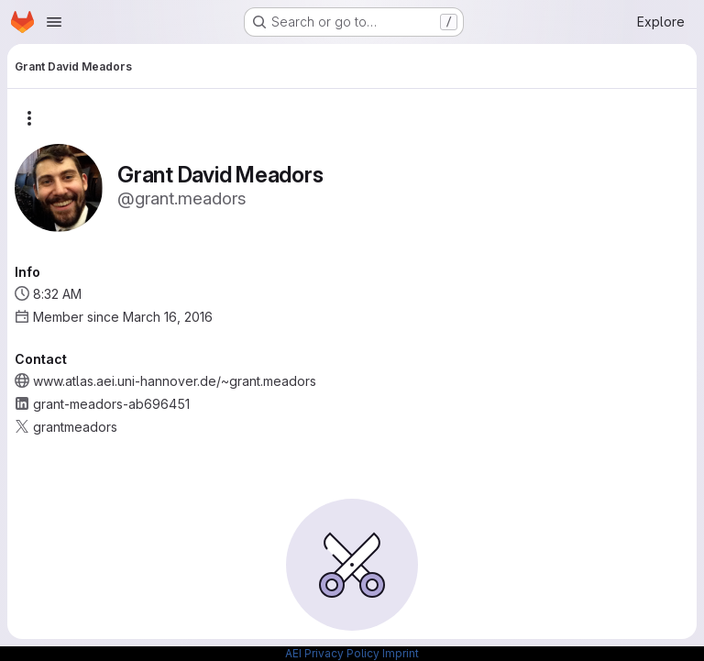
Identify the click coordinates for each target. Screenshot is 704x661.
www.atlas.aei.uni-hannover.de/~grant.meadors (174, 381)
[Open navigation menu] (54, 22)
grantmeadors (75, 427)
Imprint (400, 653)
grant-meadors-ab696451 (111, 404)
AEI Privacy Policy (332, 653)
